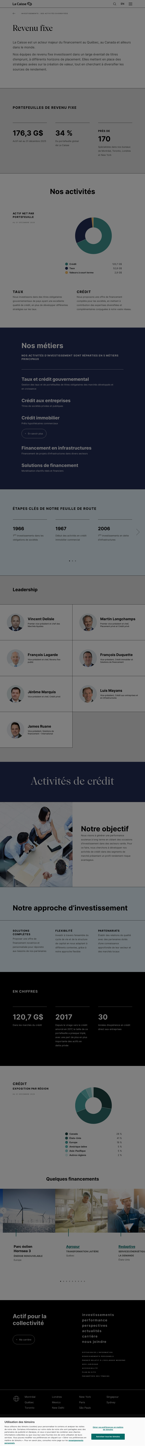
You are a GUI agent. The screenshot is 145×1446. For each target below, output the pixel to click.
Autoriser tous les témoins (108, 1437)
